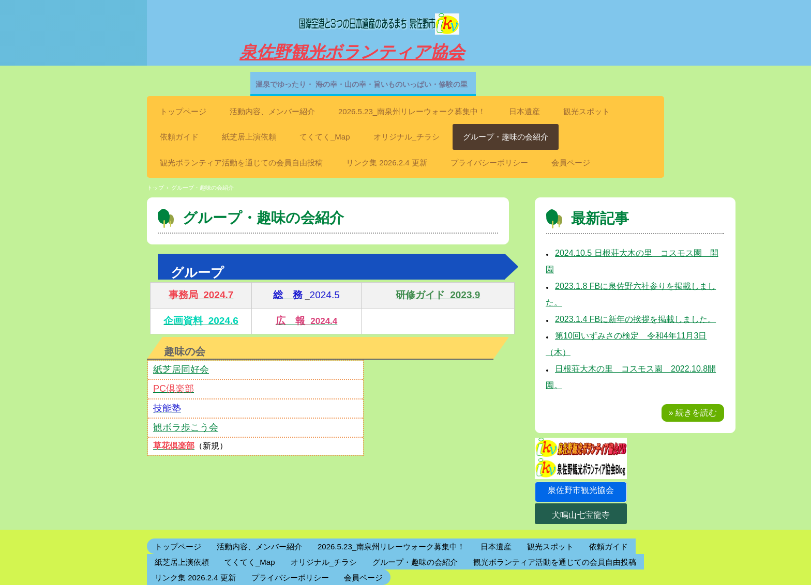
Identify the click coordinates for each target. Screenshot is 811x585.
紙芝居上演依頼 (249, 136)
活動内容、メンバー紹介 (272, 111)
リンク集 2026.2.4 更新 (386, 162)
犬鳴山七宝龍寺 (581, 515)
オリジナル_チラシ (406, 136)
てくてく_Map (324, 136)
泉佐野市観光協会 (581, 490)
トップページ (183, 111)
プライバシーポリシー (489, 162)
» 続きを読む (693, 412)
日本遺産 (524, 111)
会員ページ (570, 162)
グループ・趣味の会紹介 (505, 136)
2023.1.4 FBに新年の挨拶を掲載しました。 (635, 319)
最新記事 (600, 218)
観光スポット (586, 111)
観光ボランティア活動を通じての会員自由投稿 (241, 162)
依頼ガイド (179, 136)
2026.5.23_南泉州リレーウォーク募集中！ (412, 111)
